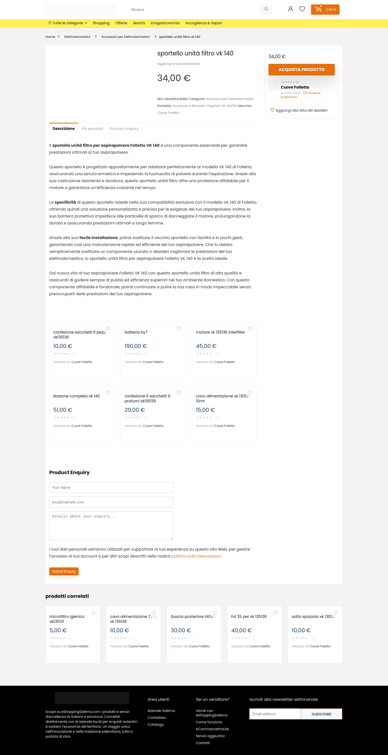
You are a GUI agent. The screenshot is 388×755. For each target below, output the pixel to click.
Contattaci (156, 717)
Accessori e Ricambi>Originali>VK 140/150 (205, 106)
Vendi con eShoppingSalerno (212, 713)
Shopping (101, 23)
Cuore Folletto (168, 113)
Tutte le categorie (65, 23)
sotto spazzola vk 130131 (313, 616)
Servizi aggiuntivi (210, 735)
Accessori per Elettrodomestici (125, 36)
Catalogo (155, 724)
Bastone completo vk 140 (76, 396)
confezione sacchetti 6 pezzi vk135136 (79, 335)
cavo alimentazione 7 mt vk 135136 (133, 619)
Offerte (121, 23)
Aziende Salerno (161, 710)
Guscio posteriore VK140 (193, 616)
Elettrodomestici (77, 36)
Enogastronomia (165, 23)
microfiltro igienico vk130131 (66, 619)
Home (50, 36)
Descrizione (64, 128)
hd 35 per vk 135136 (249, 616)
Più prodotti (92, 128)
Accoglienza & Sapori (204, 23)
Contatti (203, 742)
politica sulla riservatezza (196, 556)
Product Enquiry (124, 128)
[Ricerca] (266, 9)
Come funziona (209, 722)
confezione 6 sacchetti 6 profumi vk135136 (147, 398)
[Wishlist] (302, 9)
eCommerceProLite (212, 729)
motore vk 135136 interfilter (220, 332)
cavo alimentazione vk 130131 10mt (222, 398)
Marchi (139, 23)
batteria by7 (136, 332)
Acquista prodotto (302, 70)
